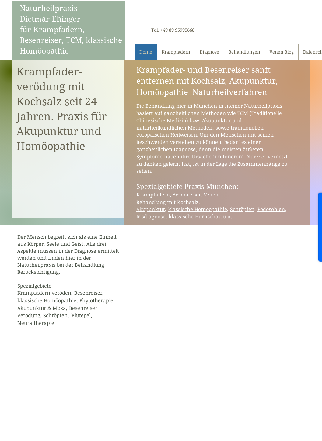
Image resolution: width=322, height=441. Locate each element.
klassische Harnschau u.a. (200, 216)
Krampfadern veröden (44, 292)
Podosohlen (271, 209)
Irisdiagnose (151, 216)
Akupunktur (150, 209)
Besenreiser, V (189, 195)
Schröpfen (242, 209)
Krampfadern (153, 195)
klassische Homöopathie (197, 209)
